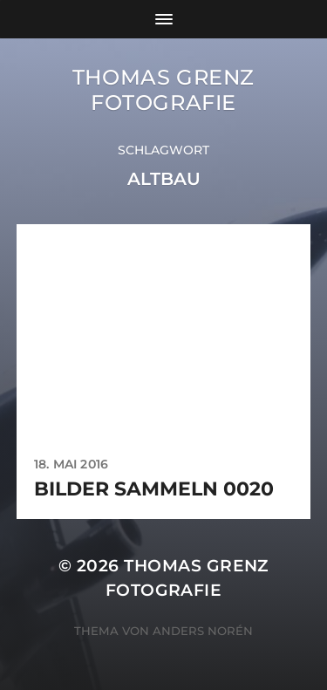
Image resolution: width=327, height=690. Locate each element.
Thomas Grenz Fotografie (163, 90)
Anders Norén (203, 631)
